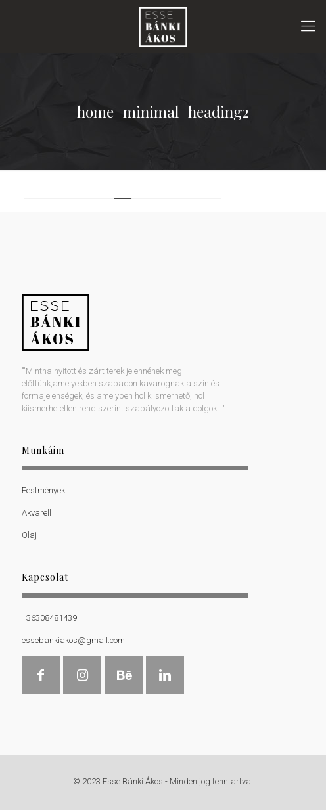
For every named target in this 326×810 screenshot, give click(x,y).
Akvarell (36, 513)
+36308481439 (49, 618)
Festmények (43, 490)
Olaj (29, 535)
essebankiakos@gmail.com (73, 640)
